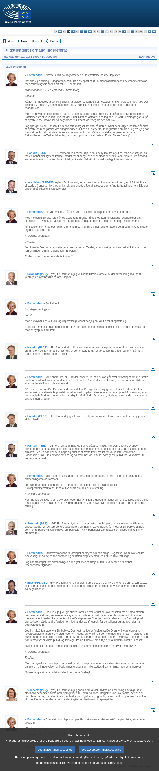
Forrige (24, 41)
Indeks (10, 41)
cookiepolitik (83, 767)
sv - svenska (154, 31)
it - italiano (102, 31)
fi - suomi (149, 31)
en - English (85, 31)
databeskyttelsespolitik (50, 767)
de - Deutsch (73, 31)
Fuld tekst (55, 41)
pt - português (132, 31)
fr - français (90, 31)
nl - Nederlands (124, 31)
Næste (35, 41)
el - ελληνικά (81, 31)
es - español (60, 31)
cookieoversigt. (113, 767)
